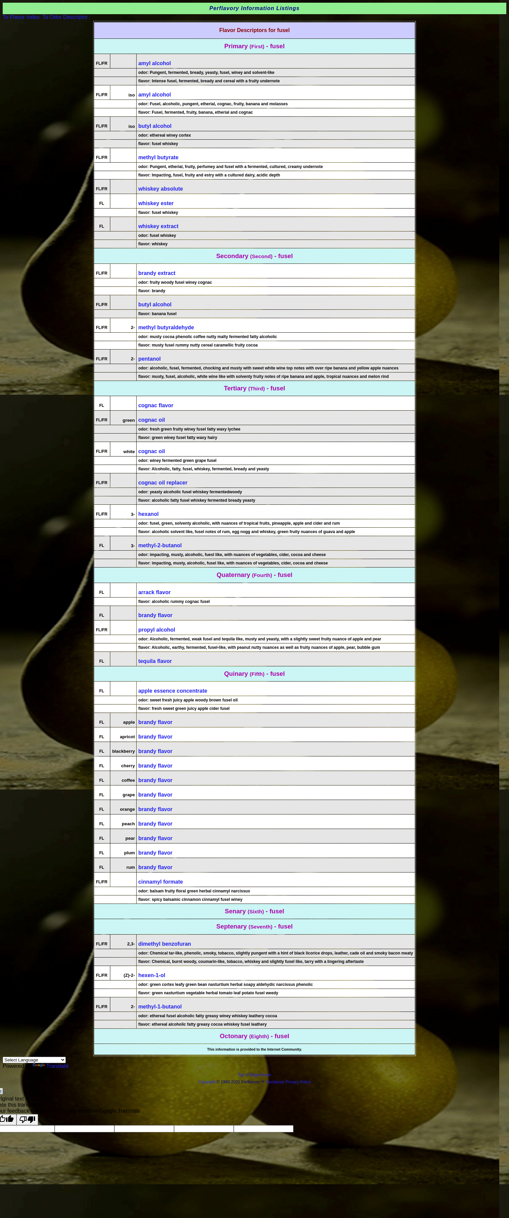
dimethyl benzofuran (164, 944)
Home (265, 1075)
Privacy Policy (298, 1082)
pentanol (149, 359)
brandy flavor (155, 615)
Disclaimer (275, 1082)
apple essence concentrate (172, 691)
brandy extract (156, 273)
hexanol (148, 514)
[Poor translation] (27, 1119)
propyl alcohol (156, 630)
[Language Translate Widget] (34, 1060)
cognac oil (151, 420)
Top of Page (249, 1075)
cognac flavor (155, 405)
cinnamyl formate (160, 882)
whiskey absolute (160, 189)
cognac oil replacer (163, 483)
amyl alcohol (154, 63)
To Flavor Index (21, 17)
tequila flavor (155, 661)
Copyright (206, 1082)
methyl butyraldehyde (166, 327)
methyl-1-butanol (160, 1006)
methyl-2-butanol (160, 545)
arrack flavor (154, 592)
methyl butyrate (158, 157)
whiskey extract (158, 226)
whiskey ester (156, 203)
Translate (50, 1066)
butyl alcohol (155, 126)
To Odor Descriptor (65, 17)
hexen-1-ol (151, 975)
